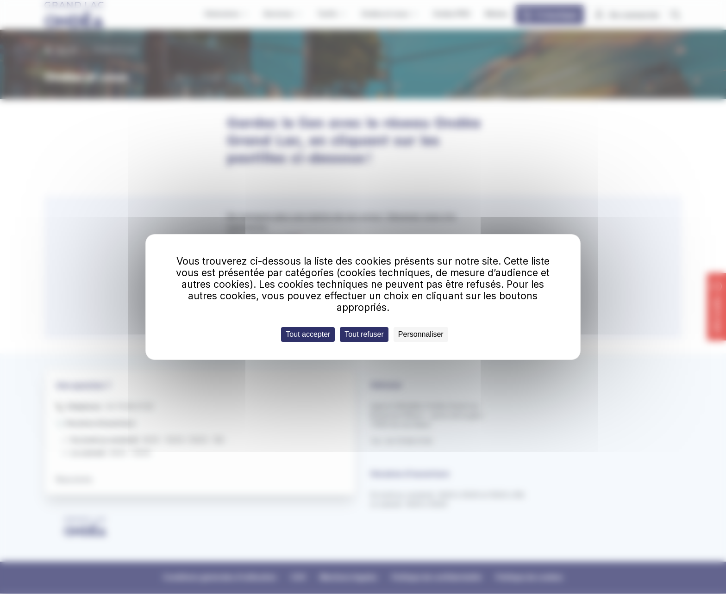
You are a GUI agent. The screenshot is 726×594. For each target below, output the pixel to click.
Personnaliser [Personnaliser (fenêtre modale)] (421, 334)
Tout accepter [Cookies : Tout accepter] (308, 334)
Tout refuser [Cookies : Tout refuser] (363, 334)
